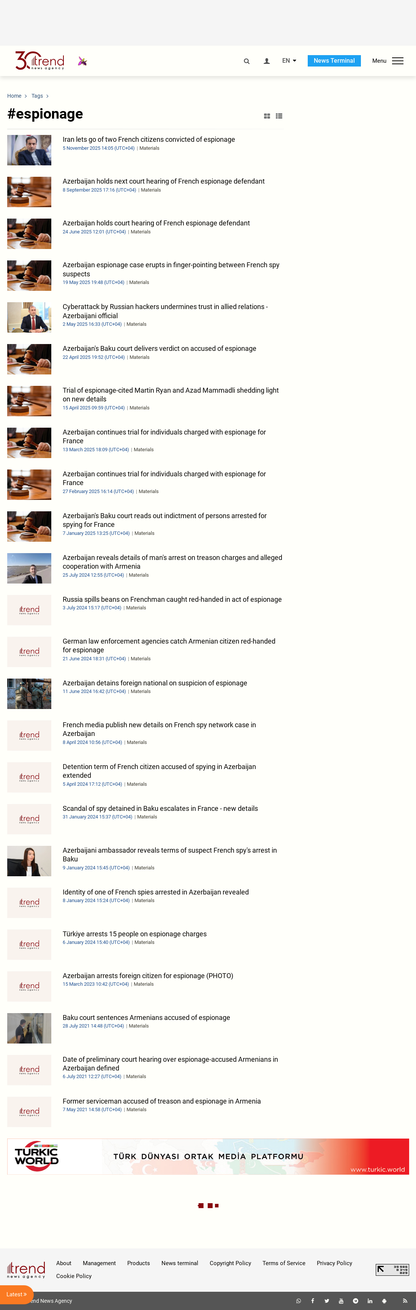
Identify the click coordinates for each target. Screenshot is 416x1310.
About (63, 1263)
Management (99, 1263)
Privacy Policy (334, 1263)
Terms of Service (284, 1263)
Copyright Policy (230, 1263)
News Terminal (334, 60)
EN (286, 61)
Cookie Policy (74, 1276)
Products (138, 1263)
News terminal (179, 1263)
